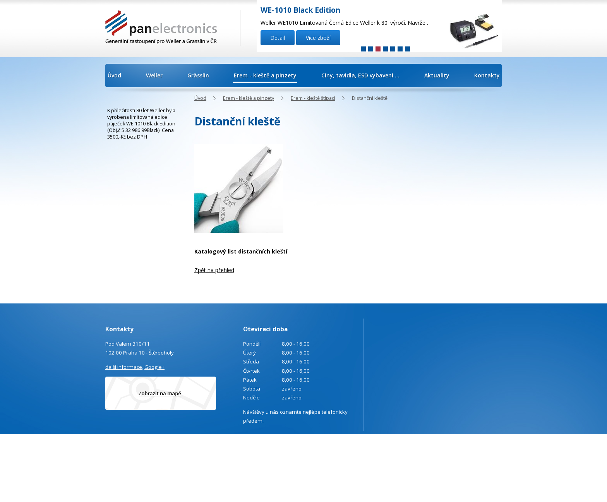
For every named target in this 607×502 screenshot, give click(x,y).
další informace (123, 366)
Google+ (154, 366)
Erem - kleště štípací (313, 98)
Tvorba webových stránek (470, 455)
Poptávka (144, 487)
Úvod (114, 75)
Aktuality (436, 75)
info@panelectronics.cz (171, 466)
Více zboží (318, 37)
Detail (277, 37)
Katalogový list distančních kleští (240, 251)
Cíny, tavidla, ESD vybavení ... (360, 75)
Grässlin (198, 75)
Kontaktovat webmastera (486, 445)
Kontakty (487, 75)
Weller (154, 75)
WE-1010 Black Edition (300, 10)
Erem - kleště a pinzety (265, 75)
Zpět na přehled (214, 270)
